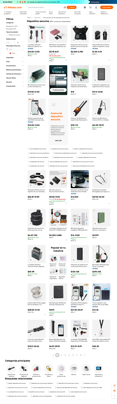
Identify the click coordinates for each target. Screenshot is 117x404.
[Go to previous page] (53, 355)
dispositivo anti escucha (90, 383)
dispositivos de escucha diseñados (41, 396)
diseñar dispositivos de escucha (16, 383)
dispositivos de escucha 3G (56, 392)
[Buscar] (72, 7)
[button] (65, 7)
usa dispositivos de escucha (15, 392)
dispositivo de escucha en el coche (16, 387)
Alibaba (29, 17)
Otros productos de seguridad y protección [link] (56, 17)
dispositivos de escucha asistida (65, 396)
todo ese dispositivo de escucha (57, 161)
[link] (114, 385)
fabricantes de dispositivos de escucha (64, 153)
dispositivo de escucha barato (59, 149)
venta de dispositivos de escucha (41, 387)
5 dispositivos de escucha (36, 161)
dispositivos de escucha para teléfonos (41, 383)
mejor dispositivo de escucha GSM (91, 387)
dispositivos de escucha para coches (67, 383)
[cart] (90, 7)
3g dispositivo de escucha (36, 166)
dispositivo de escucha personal (57, 166)
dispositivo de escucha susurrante (62, 157)
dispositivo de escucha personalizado (91, 153)
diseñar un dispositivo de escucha (82, 149)
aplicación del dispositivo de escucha (66, 387)
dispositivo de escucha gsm (35, 392)
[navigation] (15, 187)
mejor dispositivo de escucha (78, 392)
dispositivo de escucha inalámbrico (38, 153)
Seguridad (37, 17)
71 (80, 355)
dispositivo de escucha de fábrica (38, 157)
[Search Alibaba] (45, 7)
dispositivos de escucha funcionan (16, 396)
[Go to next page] (84, 355)
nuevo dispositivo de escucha (37, 149)
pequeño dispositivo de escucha (86, 157)
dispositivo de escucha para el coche (82, 161)
